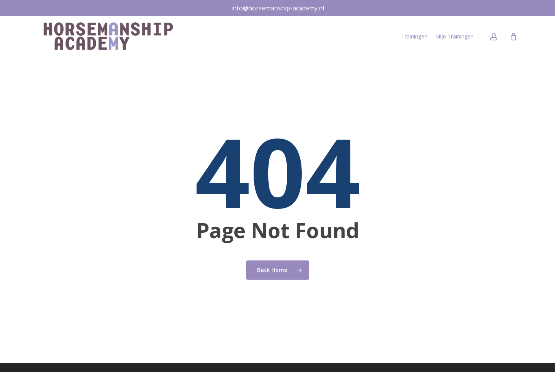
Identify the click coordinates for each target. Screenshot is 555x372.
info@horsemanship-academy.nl (277, 8)
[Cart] (513, 37)
